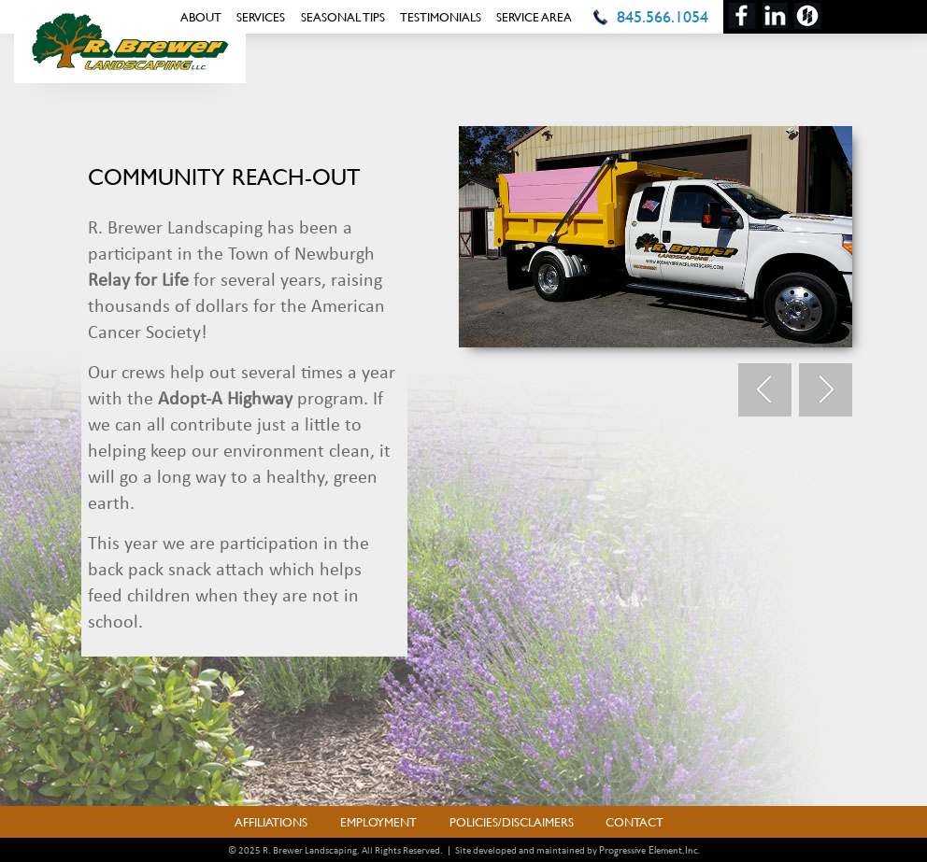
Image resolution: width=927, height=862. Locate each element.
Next (825, 390)
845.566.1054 (662, 16)
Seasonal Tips (343, 16)
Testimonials (440, 16)
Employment (378, 821)
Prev (765, 390)
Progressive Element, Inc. (649, 849)
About (200, 16)
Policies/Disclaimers (511, 821)
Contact (634, 821)
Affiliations (271, 821)
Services (260, 16)
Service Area (534, 16)
